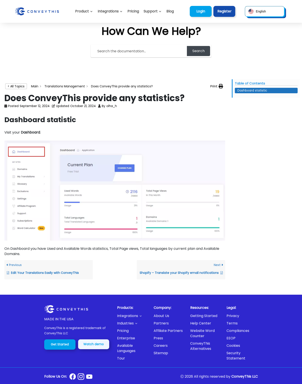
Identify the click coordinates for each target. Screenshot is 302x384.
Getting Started (203, 315)
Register (224, 11)
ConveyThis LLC (244, 376)
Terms (232, 323)
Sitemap (161, 353)
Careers (161, 345)
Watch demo (93, 344)
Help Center (200, 323)
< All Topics (16, 86)
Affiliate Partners (168, 330)
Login (200, 11)
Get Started (60, 344)
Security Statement (235, 356)
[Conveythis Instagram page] (81, 376)
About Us (161, 315)
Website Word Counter (202, 333)
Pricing (123, 330)
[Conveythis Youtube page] (89, 377)
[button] (152, 11)
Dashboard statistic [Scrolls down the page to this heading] (252, 90)
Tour (121, 358)
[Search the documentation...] (139, 51)
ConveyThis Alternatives (200, 346)
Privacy (232, 315)
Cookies (233, 345)
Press (158, 338)
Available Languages (126, 348)
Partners (161, 323)
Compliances (237, 330)
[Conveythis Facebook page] (72, 376)
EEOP (230, 338)
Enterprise (126, 338)
